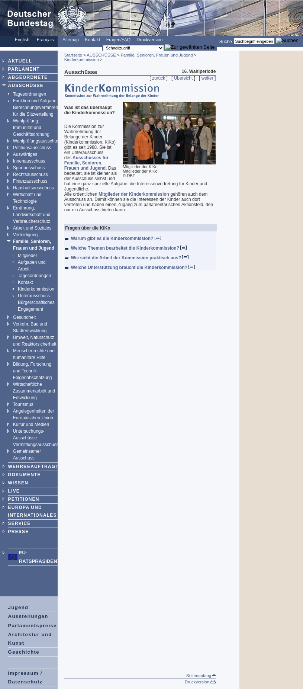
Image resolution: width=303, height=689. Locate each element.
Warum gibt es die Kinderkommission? (116, 238)
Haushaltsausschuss (33, 187)
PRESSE (18, 531)
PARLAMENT (24, 69)
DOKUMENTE (24, 474)
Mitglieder (27, 255)
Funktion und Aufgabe (35, 100)
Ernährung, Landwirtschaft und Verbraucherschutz (32, 214)
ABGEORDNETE (28, 77)
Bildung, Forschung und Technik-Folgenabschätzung (32, 371)
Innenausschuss (29, 161)
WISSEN (18, 482)
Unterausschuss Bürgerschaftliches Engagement (36, 302)
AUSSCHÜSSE (25, 85)
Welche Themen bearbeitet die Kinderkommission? (129, 248)
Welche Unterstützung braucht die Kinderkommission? (133, 267)
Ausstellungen (28, 616)
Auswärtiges (25, 154)
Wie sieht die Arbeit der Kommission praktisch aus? (130, 257)
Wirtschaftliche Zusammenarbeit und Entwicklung (34, 391)
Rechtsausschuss (30, 174)
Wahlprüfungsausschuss (37, 141)
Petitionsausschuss (32, 147)
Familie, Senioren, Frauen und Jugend (157, 55)
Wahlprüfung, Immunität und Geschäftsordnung (31, 127)
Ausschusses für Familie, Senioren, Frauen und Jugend (86, 163)
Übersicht (183, 78)
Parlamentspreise (32, 625)
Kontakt (92, 39)
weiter (207, 78)
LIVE (14, 491)
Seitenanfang (201, 675)
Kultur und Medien (31, 424)
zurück (158, 78)
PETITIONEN (23, 499)
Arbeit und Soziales (32, 228)
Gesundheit (24, 317)
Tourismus (23, 404)
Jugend (18, 607)
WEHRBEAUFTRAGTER (37, 466)
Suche (225, 41)
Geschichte (23, 652)
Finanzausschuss (30, 181)
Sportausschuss (29, 167)
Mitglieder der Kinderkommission (134, 194)
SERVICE (19, 523)
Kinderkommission (36, 289)
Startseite (73, 55)
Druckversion (150, 39)
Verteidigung (25, 234)
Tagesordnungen (29, 94)
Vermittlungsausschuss (36, 444)
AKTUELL (20, 61)
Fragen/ (118, 39)
